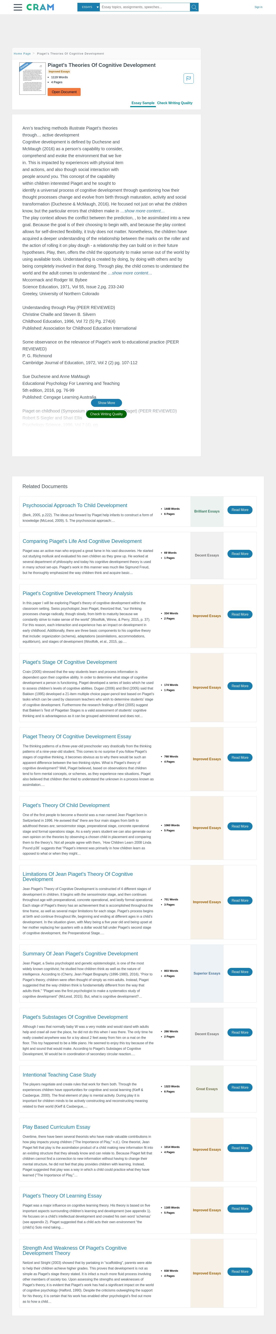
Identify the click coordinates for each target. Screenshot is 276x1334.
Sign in (258, 7)
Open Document (64, 92)
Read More (240, 510)
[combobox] (88, 7)
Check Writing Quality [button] (106, 414)
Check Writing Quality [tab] (175, 103)
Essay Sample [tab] (143, 103)
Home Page (22, 53)
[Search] (194, 7)
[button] (18, 7)
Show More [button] (106, 403)
